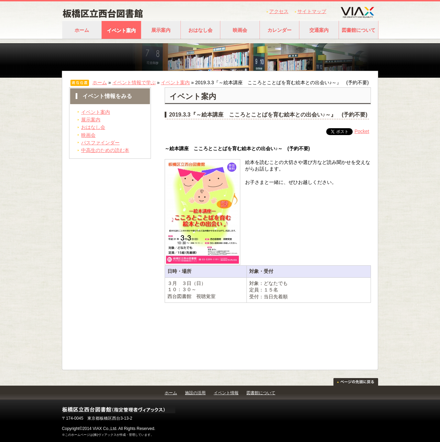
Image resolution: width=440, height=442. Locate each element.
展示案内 (160, 30)
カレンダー (279, 30)
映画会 (240, 30)
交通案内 (319, 30)
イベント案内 (121, 30)
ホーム (82, 30)
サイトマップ (311, 11)
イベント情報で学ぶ (134, 82)
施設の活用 (195, 392)
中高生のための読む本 (105, 150)
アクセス (278, 11)
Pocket (361, 131)
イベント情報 (226, 392)
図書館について (358, 30)
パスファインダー (100, 142)
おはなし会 (200, 30)
